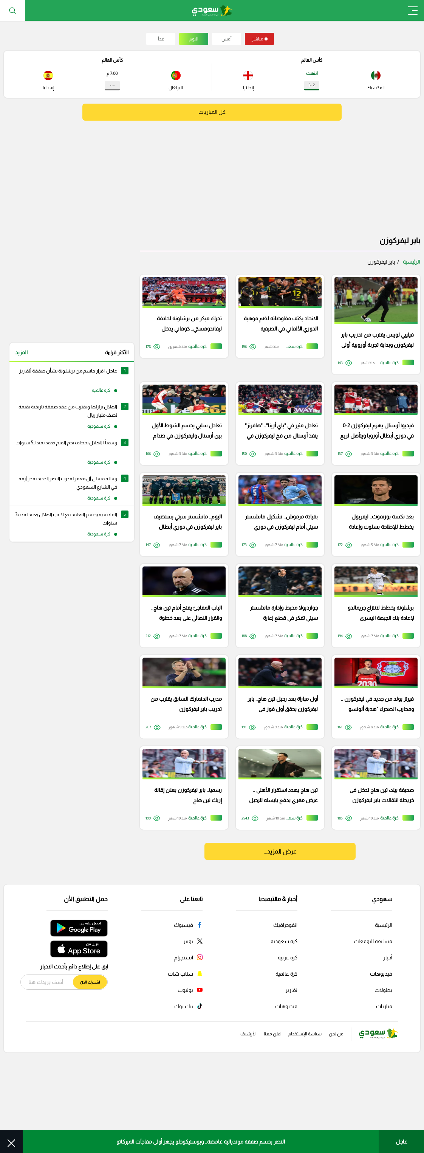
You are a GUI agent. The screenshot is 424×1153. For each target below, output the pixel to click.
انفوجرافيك (285, 1006)
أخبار (387, 1038)
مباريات (384, 1087)
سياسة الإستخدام (293, 1116)
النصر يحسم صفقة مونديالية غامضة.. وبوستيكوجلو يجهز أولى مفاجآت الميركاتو (200, 1142)
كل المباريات (212, 112)
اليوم (193, 39)
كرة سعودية (284, 1022)
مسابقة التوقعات (373, 1022)
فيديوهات (381, 1055)
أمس (226, 39)
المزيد (21, 352)
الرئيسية (411, 262)
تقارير (291, 1071)
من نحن (332, 1116)
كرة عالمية (286, 1055)
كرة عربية (287, 1038)
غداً (161, 39)
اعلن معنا (251, 1116)
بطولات (383, 1071)
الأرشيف (221, 1116)
